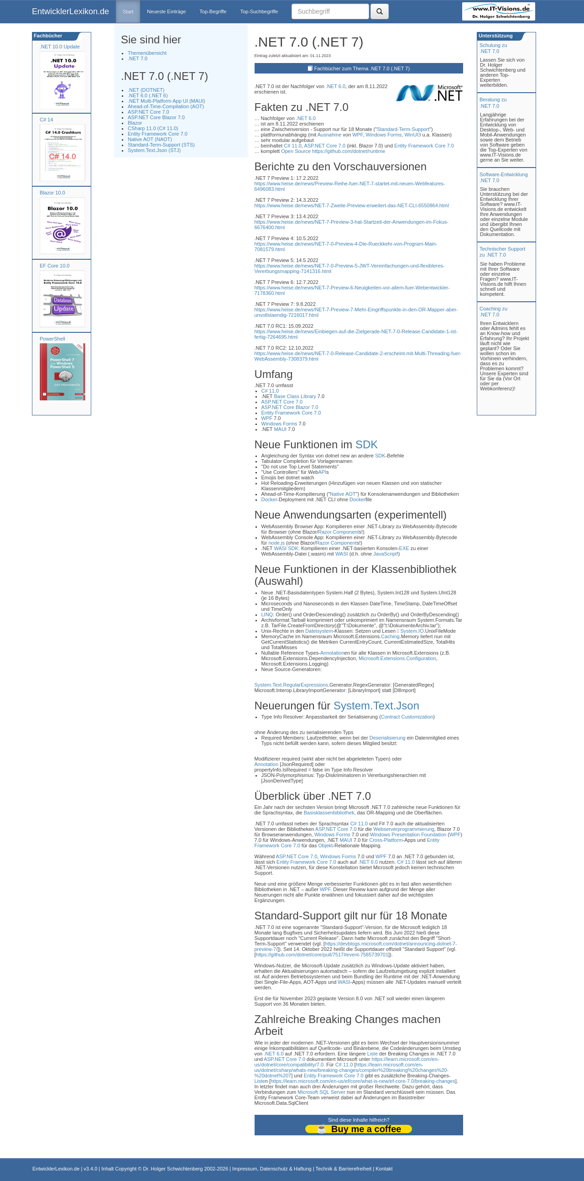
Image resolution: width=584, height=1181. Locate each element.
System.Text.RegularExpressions (291, 685)
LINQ (267, 614)
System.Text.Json (376, 705)
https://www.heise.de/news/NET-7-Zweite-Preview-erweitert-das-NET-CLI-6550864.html (352, 205)
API (322, 472)
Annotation (332, 653)
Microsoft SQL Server (321, 1092)
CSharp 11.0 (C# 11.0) (153, 128)
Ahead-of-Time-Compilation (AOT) (166, 106)
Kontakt (383, 1168)
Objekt (325, 845)
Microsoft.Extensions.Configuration (397, 658)
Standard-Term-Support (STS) (161, 144)
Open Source (296, 151)
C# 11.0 (293, 145)
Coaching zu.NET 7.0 (493, 311)
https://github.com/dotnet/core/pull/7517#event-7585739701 (322, 954)
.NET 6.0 (335, 86)
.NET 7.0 (137, 58)
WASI (280, 548)
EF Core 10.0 (54, 265)
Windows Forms (384, 134)
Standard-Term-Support (403, 129)
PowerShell (52, 338)
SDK (366, 444)
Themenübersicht (147, 53)
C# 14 (46, 119)
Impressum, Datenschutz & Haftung (272, 1168)
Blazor (135, 123)
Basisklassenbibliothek (329, 812)
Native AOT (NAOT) (150, 139)
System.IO (411, 631)
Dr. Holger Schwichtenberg (173, 1168)
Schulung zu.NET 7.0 (493, 48)
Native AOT (342, 494)
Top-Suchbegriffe (259, 11)
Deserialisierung (388, 737)
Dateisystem (319, 631)
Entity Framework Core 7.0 (158, 133)
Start (128, 11)
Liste (372, 1053)
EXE (404, 548)
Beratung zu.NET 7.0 (493, 102)
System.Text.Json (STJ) (154, 150)
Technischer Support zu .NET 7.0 (502, 251)
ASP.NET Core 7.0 (148, 112)
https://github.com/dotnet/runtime (348, 151)
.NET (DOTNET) (146, 90)
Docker (269, 499)
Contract (390, 716)
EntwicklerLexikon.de (70, 11)
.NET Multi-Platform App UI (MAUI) (166, 101)
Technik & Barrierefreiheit (343, 1168)
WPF (357, 134)
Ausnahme (330, 134)
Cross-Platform (385, 840)
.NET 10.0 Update (60, 46)
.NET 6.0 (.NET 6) (148, 95)
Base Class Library (295, 396)
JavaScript (384, 553)
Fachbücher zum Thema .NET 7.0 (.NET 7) (362, 68)
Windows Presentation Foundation (408, 834)
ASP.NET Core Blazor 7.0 (156, 117)
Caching (390, 636)
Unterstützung (495, 35)
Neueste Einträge (166, 11)
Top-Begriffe (212, 11)
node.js (276, 543)
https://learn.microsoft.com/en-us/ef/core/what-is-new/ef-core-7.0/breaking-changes (363, 1081)
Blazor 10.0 (52, 192)
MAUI (280, 429)
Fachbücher (47, 35)
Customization (417, 716)
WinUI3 (412, 134)
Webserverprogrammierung (403, 829)
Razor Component (338, 532)
